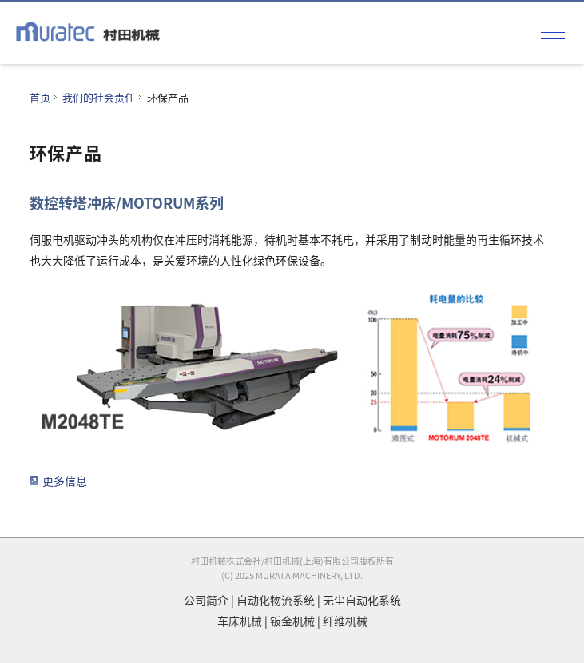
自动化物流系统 (275, 600)
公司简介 (206, 600)
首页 (40, 97)
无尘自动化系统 (362, 600)
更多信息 (64, 481)
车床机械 (239, 621)
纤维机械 (345, 621)
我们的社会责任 (98, 97)
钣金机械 (292, 621)
